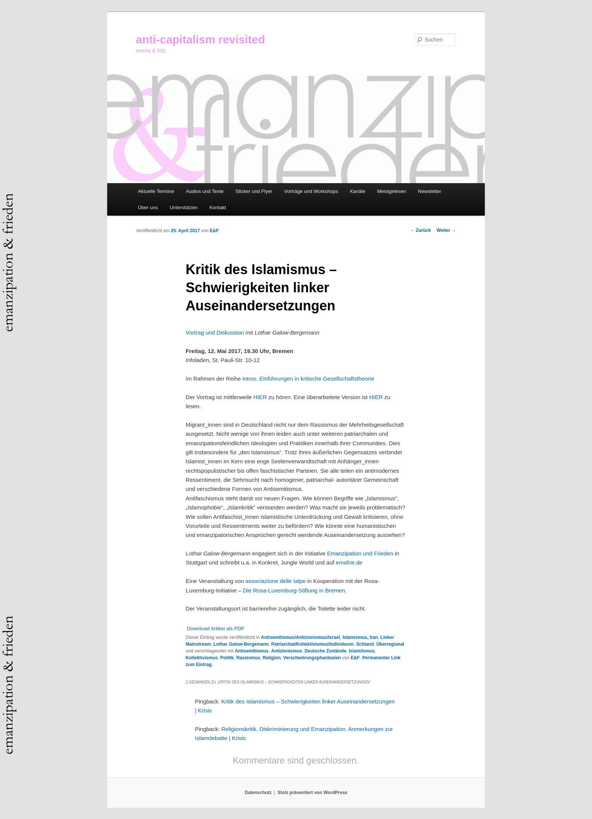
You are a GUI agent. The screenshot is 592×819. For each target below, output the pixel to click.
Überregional (390, 644)
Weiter (446, 230)
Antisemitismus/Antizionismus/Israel (300, 637)
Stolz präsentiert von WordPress (312, 792)
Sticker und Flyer (254, 191)
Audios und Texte (205, 191)
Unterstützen (183, 207)
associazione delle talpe (275, 581)
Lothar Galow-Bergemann (241, 644)
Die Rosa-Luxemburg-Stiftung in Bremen (294, 590)
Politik (227, 657)
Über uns (148, 207)
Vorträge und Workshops (311, 191)
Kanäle (357, 191)
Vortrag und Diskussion (215, 332)
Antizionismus (286, 651)
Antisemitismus (251, 651)
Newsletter (429, 191)
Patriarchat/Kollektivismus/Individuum (312, 644)
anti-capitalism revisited (200, 39)
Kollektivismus (202, 657)
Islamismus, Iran (360, 637)
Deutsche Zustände (326, 651)
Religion (272, 657)
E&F (214, 230)
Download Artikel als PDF (215, 628)
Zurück (420, 230)
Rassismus (248, 657)
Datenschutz (258, 792)
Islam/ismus (362, 651)
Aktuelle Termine (156, 191)
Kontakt (218, 207)
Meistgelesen (391, 191)
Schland (365, 644)
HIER (260, 397)
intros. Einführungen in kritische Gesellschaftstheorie (308, 378)
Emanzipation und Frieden (360, 553)
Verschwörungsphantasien (312, 657)
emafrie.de (349, 562)
